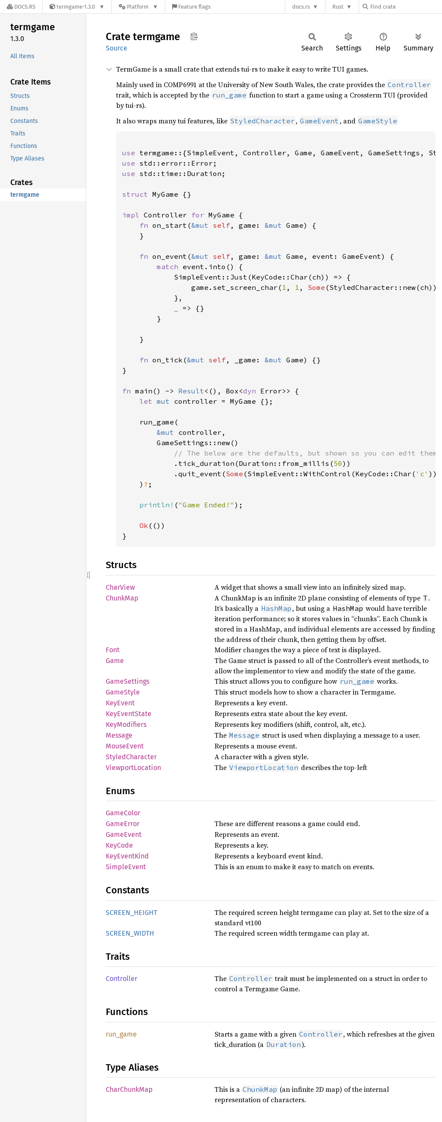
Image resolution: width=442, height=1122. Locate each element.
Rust (338, 6)
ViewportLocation (133, 768)
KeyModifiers (126, 724)
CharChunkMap (129, 1089)
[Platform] (138, 6)
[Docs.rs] (21, 6)
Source (116, 48)
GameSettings (127, 681)
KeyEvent (120, 703)
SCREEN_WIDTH (130, 933)
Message (119, 735)
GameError (122, 824)
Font (113, 650)
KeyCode (119, 845)
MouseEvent (125, 746)
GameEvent (124, 834)
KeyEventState (129, 714)
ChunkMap (122, 598)
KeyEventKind (127, 856)
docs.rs (301, 6)
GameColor (123, 813)
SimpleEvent (126, 867)
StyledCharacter (131, 757)
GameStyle (123, 692)
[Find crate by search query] (405, 6)
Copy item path (194, 36)
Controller (121, 978)
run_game (121, 1034)
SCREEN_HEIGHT (131, 912)
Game (115, 661)
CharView (120, 587)
